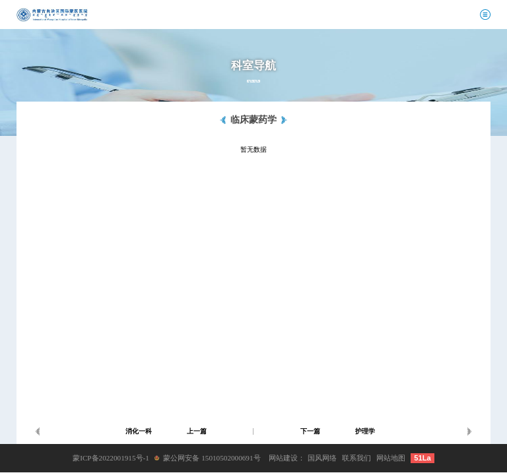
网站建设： (287, 458)
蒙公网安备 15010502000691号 (211, 458)
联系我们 (356, 458)
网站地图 (390, 458)
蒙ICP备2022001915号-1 (111, 458)
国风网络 (322, 458)
